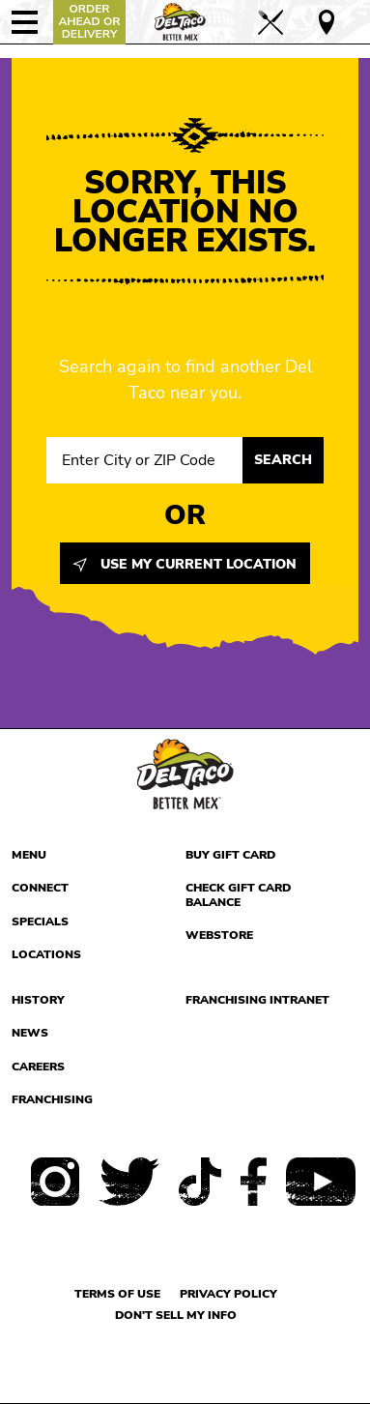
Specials (40, 921)
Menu (29, 855)
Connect (40, 887)
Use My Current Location (184, 564)
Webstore (219, 935)
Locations (46, 954)
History (38, 1000)
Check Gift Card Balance (238, 895)
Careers (38, 1066)
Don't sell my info (176, 1315)
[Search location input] (144, 460)
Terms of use (117, 1294)
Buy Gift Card (230, 855)
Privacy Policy (228, 1294)
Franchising (52, 1099)
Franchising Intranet (257, 1000)
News (30, 1032)
